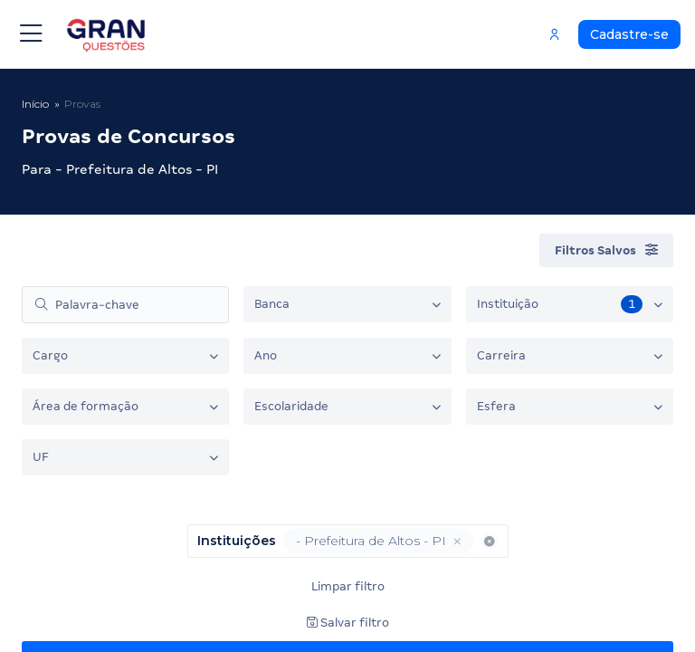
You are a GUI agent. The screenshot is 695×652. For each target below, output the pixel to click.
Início (35, 103)
